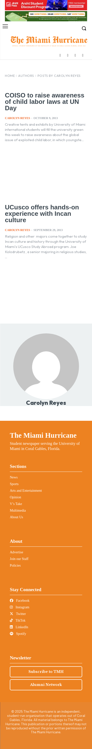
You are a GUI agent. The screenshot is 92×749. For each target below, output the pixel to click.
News (14, 477)
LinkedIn (19, 627)
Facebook (19, 600)
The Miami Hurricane (43, 435)
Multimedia (18, 510)
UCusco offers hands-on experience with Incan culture (42, 214)
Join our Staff (19, 559)
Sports (14, 484)
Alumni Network (46, 684)
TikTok (18, 620)
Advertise (16, 552)
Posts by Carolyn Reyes (59, 76)
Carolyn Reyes (17, 118)
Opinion (15, 497)
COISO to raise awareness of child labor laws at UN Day (44, 102)
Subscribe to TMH (46, 671)
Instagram (19, 607)
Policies (15, 565)
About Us (16, 517)
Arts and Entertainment (26, 490)
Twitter (18, 614)
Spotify (18, 634)
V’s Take (16, 504)
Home (10, 76)
